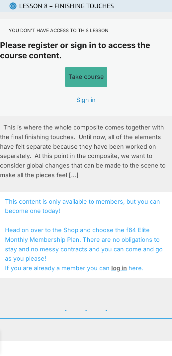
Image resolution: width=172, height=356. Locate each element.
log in (119, 268)
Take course (86, 76)
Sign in (86, 99)
